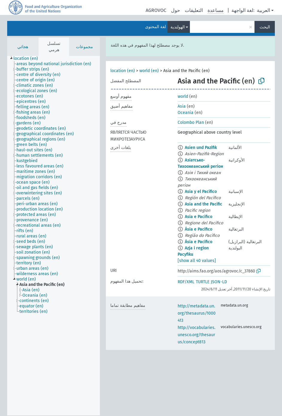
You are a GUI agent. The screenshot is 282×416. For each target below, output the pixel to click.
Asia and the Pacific (203, 204)
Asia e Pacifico (198, 216)
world (183, 96)
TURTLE (202, 281)
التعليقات (194, 10)
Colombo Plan (191, 122)
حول (175, 10)
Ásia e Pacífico (198, 229)
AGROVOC (156, 10)
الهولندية (177, 27)
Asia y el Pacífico (201, 191)
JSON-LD (219, 281)
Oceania (185, 112)
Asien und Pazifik (201, 147)
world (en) (149, 70)
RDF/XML (186, 281)
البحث (265, 27)
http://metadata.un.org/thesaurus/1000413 (197, 313)
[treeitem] (28, 58)
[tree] (53, 235)
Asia (182, 106)
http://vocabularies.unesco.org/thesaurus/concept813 (196, 335)
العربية (263, 10)
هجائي (22, 46)
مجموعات (84, 46)
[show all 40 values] (197, 260)
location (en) (122, 70)
